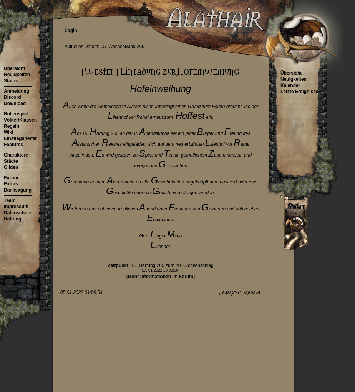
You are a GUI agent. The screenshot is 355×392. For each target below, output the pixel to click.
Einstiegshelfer (20, 138)
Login (71, 30)
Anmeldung (16, 91)
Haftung (12, 219)
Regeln (11, 126)
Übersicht (14, 68)
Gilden (11, 167)
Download (15, 103)
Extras (11, 184)
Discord (12, 97)
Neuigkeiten (17, 74)
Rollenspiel (16, 114)
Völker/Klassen (20, 120)
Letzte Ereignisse (299, 91)
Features (13, 144)
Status (11, 80)
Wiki (8, 132)
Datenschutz (17, 212)
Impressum (16, 206)
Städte (11, 161)
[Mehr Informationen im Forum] (160, 276)
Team (9, 200)
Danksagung (18, 190)
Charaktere (16, 155)
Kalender (290, 85)
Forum (11, 177)
